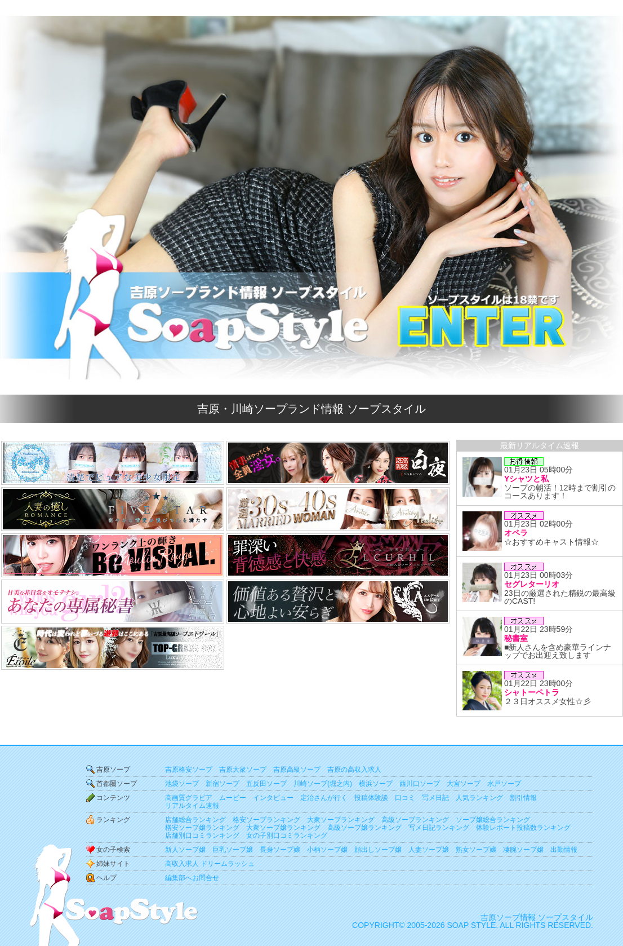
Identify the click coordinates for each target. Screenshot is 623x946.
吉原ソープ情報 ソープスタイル (536, 917)
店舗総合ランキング (195, 819)
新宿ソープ (222, 783)
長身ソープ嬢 (280, 849)
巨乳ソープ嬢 (232, 849)
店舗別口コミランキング (202, 835)
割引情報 (523, 797)
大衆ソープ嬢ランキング (283, 827)
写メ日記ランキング (438, 827)
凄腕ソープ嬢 (523, 849)
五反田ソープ (266, 783)
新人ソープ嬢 (185, 849)
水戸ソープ (504, 783)
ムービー (232, 797)
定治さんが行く (324, 797)
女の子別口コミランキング (286, 835)
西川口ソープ (419, 783)
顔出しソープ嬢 (378, 849)
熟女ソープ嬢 (476, 849)
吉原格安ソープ (188, 769)
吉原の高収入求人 (354, 769)
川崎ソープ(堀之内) (322, 783)
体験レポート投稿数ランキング (523, 827)
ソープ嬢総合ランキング (493, 819)
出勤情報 (563, 849)
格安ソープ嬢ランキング (202, 827)
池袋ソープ (182, 783)
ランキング (113, 820)
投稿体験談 (371, 797)
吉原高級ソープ (297, 769)
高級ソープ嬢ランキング (364, 827)
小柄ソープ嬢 (327, 849)
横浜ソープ (376, 783)
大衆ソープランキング (341, 819)
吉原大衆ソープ (242, 769)
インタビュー (273, 797)
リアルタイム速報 (192, 805)
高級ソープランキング (415, 819)
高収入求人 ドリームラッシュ (210, 863)
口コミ (405, 797)
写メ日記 (435, 797)
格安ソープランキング (266, 819)
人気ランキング (479, 797)
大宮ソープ (463, 783)
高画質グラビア (188, 797)
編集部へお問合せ (192, 877)
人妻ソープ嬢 (428, 849)
